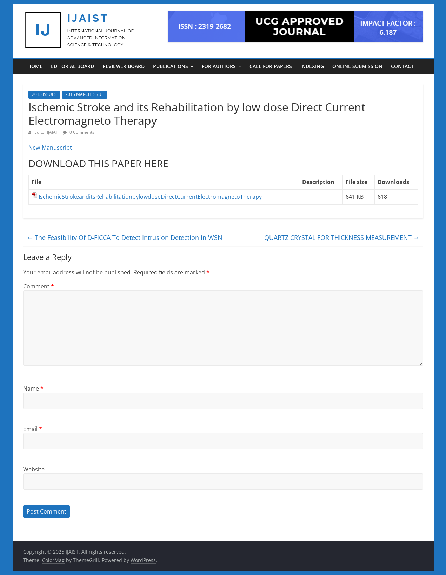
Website (34, 469)
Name (33, 388)
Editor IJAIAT (46, 132)
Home (34, 66)
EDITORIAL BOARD (72, 66)
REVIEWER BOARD (123, 66)
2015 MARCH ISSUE (84, 94)
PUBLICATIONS (170, 66)
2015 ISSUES (44, 94)
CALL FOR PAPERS (270, 66)
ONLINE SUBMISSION (357, 66)
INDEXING (312, 66)
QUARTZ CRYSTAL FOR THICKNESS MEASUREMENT (342, 237)
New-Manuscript (50, 147)
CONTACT (402, 66)
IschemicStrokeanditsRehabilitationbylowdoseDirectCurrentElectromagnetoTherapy (150, 197)
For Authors (219, 66)
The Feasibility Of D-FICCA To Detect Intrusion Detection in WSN (124, 237)
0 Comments (78, 132)
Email (32, 429)
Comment (38, 286)
